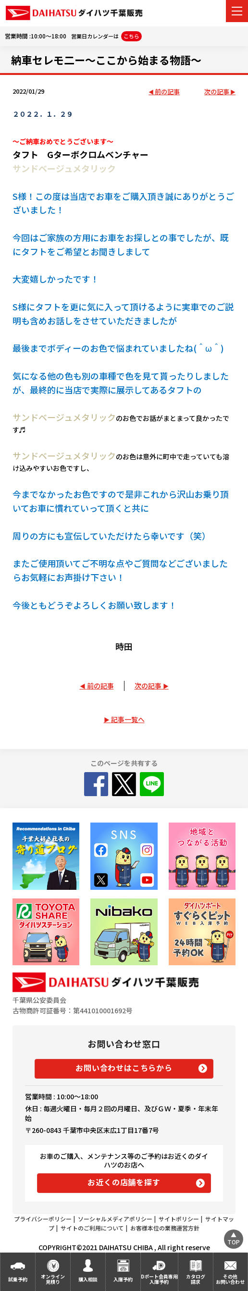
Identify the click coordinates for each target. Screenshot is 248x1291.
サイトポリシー (179, 1219)
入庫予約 (123, 1279)
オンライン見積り (53, 1279)
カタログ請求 (195, 1279)
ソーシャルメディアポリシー (115, 1219)
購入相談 (88, 1279)
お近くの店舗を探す (123, 1182)
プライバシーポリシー (43, 1219)
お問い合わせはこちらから (124, 1067)
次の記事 (216, 92)
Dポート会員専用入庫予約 (159, 1279)
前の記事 (167, 92)
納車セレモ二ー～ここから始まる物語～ (106, 59)
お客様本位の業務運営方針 (164, 1228)
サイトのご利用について (92, 1228)
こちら (131, 36)
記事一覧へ (128, 719)
